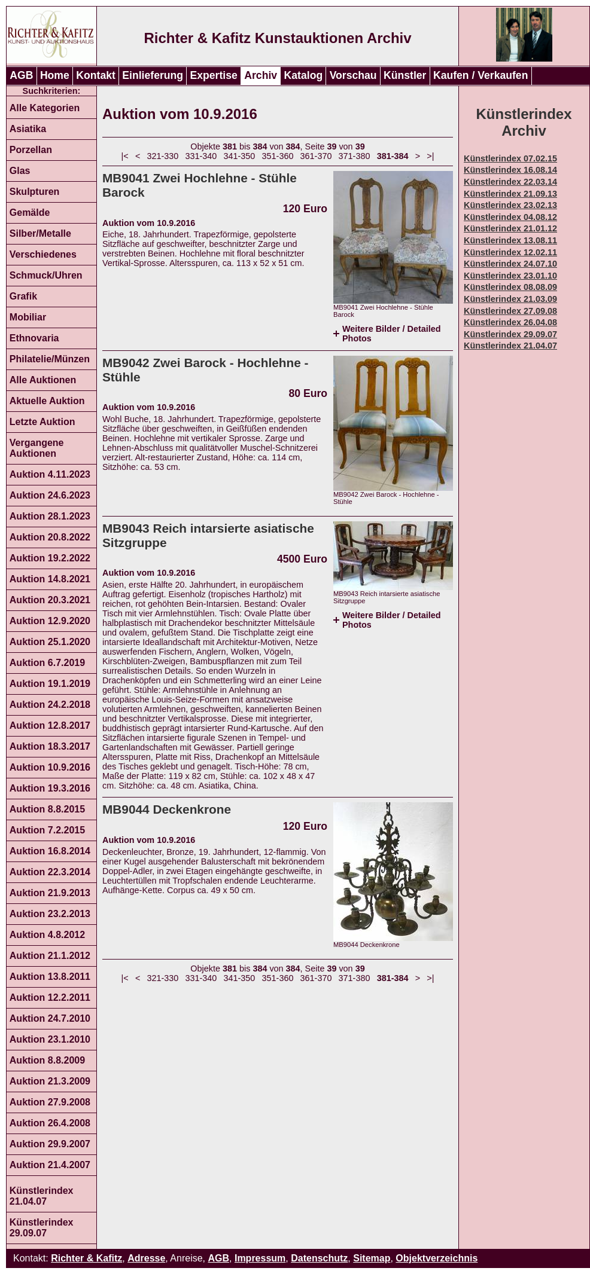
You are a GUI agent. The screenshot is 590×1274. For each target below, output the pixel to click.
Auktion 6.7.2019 (47, 663)
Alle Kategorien (45, 108)
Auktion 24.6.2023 (50, 495)
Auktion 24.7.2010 (50, 1018)
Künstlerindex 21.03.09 (510, 299)
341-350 (240, 156)
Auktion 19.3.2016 (50, 788)
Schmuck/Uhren (46, 275)
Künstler (405, 75)
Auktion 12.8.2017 (50, 725)
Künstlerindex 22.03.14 (510, 182)
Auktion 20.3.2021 (50, 600)
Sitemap (371, 1258)
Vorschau (353, 75)
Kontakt (95, 75)
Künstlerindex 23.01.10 (510, 275)
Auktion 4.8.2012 (47, 935)
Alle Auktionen (43, 380)
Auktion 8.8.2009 (47, 1060)
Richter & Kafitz (86, 1258)
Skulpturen (35, 192)
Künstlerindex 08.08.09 (510, 287)
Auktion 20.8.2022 (50, 537)
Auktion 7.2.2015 (47, 830)
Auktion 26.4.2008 (50, 1123)
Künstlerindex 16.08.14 (510, 170)
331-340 (201, 156)
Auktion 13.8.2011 (50, 976)
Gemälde (30, 212)
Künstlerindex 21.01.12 (510, 228)
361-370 (316, 156)
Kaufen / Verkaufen (480, 75)
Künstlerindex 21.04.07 (42, 1196)
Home (54, 75)
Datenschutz (319, 1258)
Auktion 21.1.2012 (50, 956)
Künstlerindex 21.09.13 (510, 193)
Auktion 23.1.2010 (50, 1039)
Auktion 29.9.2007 (50, 1144)
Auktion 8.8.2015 (47, 809)
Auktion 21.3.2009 (50, 1081)
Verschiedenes (43, 254)
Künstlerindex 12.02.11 (510, 252)
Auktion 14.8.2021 (50, 579)
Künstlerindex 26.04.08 (510, 322)
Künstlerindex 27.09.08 (510, 311)
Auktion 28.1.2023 (50, 516)
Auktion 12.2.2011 (50, 997)
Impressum (260, 1258)
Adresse (146, 1258)
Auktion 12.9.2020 (50, 621)
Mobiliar (28, 317)
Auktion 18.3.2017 (50, 746)
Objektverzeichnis (437, 1258)
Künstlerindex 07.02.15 (510, 158)
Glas (20, 171)
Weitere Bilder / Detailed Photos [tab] (391, 333)
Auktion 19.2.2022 (50, 558)
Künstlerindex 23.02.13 (510, 205)
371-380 (354, 156)
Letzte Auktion (42, 422)
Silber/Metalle (40, 233)
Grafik (23, 296)
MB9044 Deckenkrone (166, 809)
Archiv (260, 75)
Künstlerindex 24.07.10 (510, 263)
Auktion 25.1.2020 (50, 642)
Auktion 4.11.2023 (50, 474)
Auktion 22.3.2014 (50, 872)
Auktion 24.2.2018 (50, 704)
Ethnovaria (34, 338)
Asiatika (28, 129)
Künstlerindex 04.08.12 (510, 217)
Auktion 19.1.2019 (50, 684)
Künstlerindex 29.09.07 (42, 1227)
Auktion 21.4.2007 (50, 1165)
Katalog (303, 75)
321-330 (163, 156)
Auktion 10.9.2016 (50, 767)
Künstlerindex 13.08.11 (510, 240)
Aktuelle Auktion (47, 401)
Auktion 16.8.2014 (50, 851)
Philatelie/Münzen (50, 359)
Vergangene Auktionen (37, 448)
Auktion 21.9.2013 (50, 893)
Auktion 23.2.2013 (50, 914)
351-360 (278, 156)
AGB (21, 75)
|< (125, 156)
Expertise (214, 75)
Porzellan (31, 150)
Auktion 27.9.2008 (50, 1102)
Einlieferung (152, 75)
